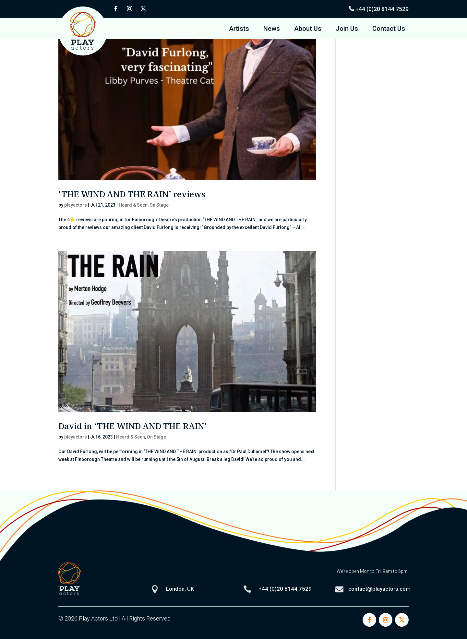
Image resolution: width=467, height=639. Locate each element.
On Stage (159, 205)
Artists (239, 29)
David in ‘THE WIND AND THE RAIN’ (132, 425)
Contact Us (388, 29)
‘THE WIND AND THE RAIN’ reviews (131, 193)
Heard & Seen (133, 205)
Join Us (347, 29)
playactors (75, 205)
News (271, 29)
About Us (307, 29)
